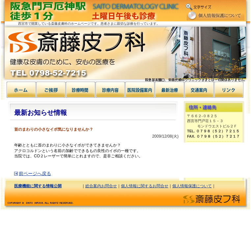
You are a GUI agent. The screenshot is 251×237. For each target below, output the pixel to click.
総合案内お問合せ (101, 186)
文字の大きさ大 (240, 5)
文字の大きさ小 (218, 5)
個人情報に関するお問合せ (144, 186)
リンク (229, 90)
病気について (140, 90)
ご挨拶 (51, 90)
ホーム (21, 90)
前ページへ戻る (35, 173)
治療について (169, 90)
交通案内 (199, 90)
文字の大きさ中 (229, 5)
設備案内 (110, 90)
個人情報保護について (215, 16)
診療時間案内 (81, 90)
